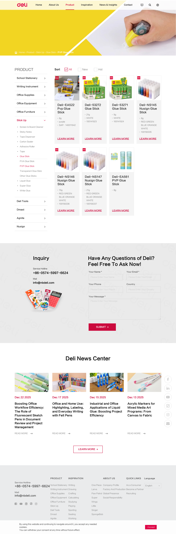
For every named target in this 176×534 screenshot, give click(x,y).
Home (39, 7)
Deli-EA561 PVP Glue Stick (120, 180)
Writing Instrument (32, 86)
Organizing (73, 515)
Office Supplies (32, 95)
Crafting (72, 486)
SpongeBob (97, 506)
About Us (54, 7)
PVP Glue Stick (66, 52)
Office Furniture (32, 112)
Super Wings (95, 492)
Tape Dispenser (25, 137)
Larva (94, 481)
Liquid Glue (23, 181)
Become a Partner (135, 481)
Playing (71, 498)
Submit (102, 327)
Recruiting (131, 486)
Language (148, 471)
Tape (20, 151)
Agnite (32, 218)
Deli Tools (32, 201)
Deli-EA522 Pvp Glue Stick (65, 108)
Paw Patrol (97, 486)
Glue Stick (51, 52)
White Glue (23, 190)
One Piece (97, 477)
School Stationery (32, 78)
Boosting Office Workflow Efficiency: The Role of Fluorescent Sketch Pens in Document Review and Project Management (31, 411)
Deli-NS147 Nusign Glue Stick (93, 180)
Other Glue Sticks (28, 176)
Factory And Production (114, 481)
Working (72, 511)
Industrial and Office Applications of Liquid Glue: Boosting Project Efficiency (105, 407)
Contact (128, 7)
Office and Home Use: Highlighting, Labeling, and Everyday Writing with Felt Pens (67, 409)
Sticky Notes (24, 132)
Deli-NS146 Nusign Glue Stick (66, 180)
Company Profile (111, 477)
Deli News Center (88, 358)
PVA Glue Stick (27, 161)
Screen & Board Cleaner (29, 127)
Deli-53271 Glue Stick (120, 106)
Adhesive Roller (25, 146)
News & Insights (108, 7)
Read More (24, 425)
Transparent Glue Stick (31, 171)
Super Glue (23, 186)
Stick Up (40, 52)
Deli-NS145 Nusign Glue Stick (148, 108)
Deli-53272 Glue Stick (93, 106)
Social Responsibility (112, 490)
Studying (72, 494)
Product (70, 7)
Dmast (32, 209)
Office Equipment (32, 103)
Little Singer (95, 500)
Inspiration (87, 7)
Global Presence (111, 486)
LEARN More (65, 139)
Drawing (72, 481)
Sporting (72, 502)
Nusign (32, 226)
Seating (72, 506)
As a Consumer (133, 477)
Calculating (73, 490)
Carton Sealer (24, 142)
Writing (71, 477)
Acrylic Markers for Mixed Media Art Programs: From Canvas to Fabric (142, 407)
